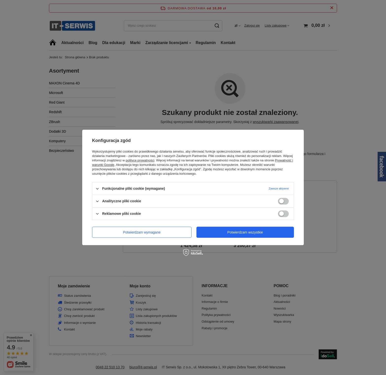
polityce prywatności (140, 160)
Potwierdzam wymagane (142, 232)
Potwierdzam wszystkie (245, 232)
